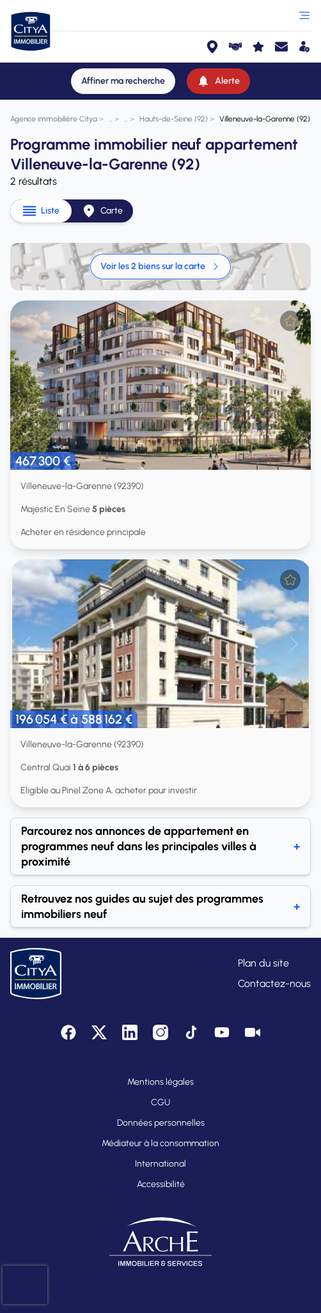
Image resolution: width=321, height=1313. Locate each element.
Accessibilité (161, 1184)
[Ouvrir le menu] (304, 15)
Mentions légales (160, 1081)
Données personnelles (161, 1122)
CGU (160, 1102)
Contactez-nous (274, 983)
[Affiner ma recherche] (123, 81)
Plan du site (263, 963)
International (160, 1163)
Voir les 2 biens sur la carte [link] (160, 266)
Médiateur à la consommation (160, 1143)
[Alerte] (218, 81)
